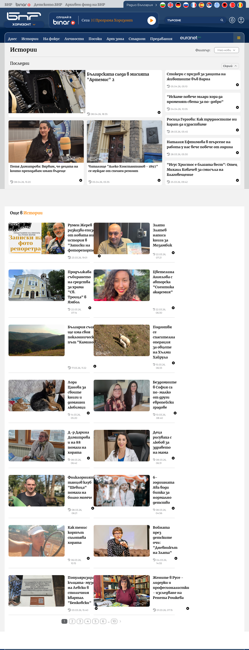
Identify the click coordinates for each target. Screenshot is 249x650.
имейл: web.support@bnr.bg (58, 590)
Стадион (180, 538)
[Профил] (241, 20)
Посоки (96, 538)
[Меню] (239, 38)
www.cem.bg (178, 599)
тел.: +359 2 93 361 (66, 585)
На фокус (122, 538)
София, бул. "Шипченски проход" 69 (197, 581)
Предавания (211, 538)
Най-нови (226, 50)
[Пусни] (151, 20)
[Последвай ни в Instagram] (131, 637)
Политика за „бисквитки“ (177, 624)
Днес (14, 538)
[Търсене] (222, 20)
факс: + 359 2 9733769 (184, 590)
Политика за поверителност (132, 624)
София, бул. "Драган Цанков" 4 (57, 581)
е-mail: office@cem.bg (185, 595)
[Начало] (24, 16)
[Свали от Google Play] (142, 608)
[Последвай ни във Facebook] (117, 637)
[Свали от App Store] (108, 608)
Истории (37, 538)
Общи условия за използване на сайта (79, 624)
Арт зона (151, 538)
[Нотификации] (232, 20)
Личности (68, 538)
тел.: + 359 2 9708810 (184, 585)
